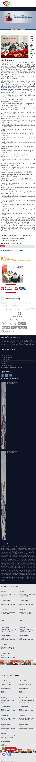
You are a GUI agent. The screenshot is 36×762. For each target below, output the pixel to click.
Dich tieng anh (6, 4)
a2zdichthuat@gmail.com (22, 260)
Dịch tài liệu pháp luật (7, 357)
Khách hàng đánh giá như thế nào (18, 319)
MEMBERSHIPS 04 (22, 323)
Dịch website (5, 361)
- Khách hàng (32, 308)
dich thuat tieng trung (18, 340)
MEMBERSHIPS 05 (5, 328)
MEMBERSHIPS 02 (9, 323)
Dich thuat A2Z (4, 761)
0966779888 (10, 749)
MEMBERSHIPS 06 (19, 328)
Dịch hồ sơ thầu (5, 352)
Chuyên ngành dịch (8, 349)
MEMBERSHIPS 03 (15, 323)
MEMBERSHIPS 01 (3, 323)
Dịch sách (4, 353)
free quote (8, 288)
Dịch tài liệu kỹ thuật (6, 355)
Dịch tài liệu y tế (5, 359)
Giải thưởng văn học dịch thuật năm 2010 (13, 452)
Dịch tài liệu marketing (7, 365)
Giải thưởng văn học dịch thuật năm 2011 (13, 383)
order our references (21, 288)
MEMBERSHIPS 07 (8, 332)
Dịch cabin (4, 363)
